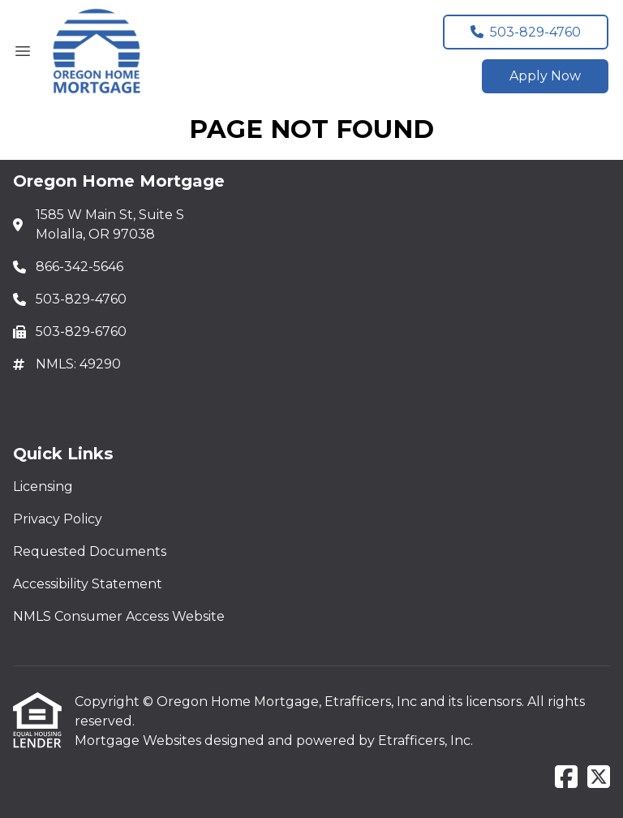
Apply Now (545, 76)
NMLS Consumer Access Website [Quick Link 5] (119, 616)
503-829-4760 (525, 32)
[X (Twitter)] (598, 778)
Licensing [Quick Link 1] (43, 486)
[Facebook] (566, 778)
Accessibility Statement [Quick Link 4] (87, 584)
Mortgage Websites (139, 740)
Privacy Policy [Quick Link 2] (57, 519)
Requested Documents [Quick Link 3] (89, 551)
